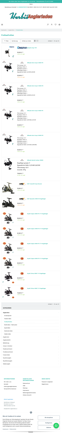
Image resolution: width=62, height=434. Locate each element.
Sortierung (15, 41)
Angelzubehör (7, 340)
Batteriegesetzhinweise (29, 392)
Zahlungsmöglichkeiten (10, 386)
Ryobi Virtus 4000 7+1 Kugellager (36, 288)
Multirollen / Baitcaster (10, 324)
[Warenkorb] (59, 25)
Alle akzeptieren (47, 416)
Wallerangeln (6, 363)
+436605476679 (22, 7)
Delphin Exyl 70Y (32, 47)
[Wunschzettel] (55, 25)
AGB (24, 385)
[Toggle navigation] (2, 25)
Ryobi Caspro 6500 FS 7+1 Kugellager (37, 258)
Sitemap (25, 388)
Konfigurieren (47, 422)
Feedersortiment (7, 349)
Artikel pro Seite (26, 41)
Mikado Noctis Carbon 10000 (35, 160)
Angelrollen (6, 312)
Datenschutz (26, 383)
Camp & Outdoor (7, 346)
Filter (6, 41)
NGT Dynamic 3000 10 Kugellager (36, 198)
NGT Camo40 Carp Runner (34, 183)
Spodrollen (7, 327)
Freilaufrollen (8, 321)
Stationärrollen (8, 331)
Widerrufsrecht (27, 395)
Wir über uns (7, 381)
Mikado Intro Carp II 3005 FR (35, 62)
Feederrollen (7, 318)
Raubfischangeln (7, 361)
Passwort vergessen (47, 381)
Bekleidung (6, 343)
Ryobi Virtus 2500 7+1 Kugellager (36, 273)
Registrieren (45, 384)
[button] (48, 25)
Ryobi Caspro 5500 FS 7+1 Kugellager (37, 243)
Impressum (26, 390)
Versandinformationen (10, 388)
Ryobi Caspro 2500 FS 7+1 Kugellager (37, 213)
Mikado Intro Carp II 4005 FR (35, 85)
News (31, 4)
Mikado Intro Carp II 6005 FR (35, 135)
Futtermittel (6, 355)
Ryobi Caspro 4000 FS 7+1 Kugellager (37, 228)
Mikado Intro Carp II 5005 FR (35, 110)
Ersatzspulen (7, 315)
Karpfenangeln (7, 358)
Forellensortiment (8, 352)
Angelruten (6, 337)
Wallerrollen (7, 334)
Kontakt (6, 384)
